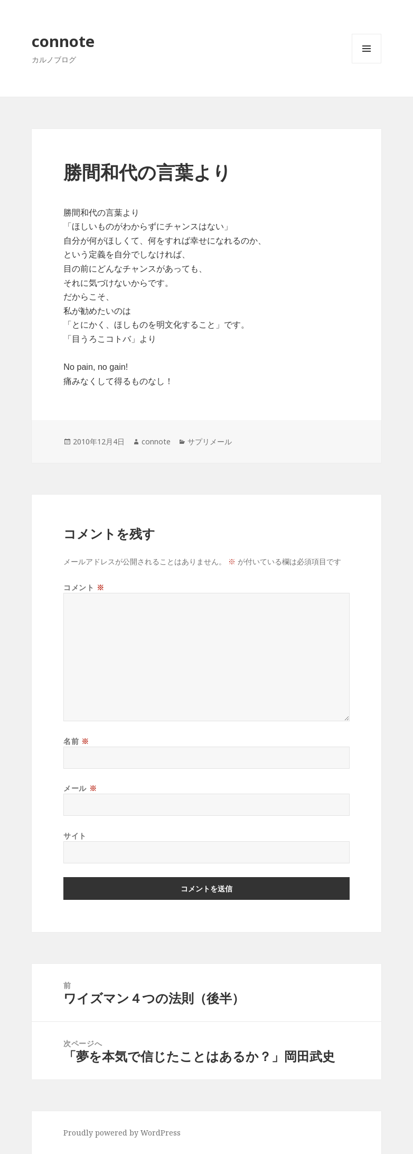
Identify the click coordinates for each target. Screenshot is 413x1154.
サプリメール (209, 441)
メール (80, 788)
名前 (76, 741)
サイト (75, 836)
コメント (83, 587)
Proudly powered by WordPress (122, 1133)
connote (63, 41)
